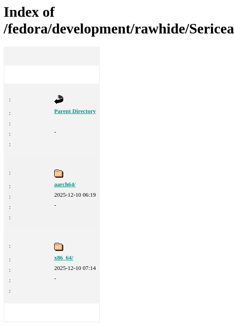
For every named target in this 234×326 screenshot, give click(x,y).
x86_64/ (63, 258)
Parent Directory (75, 111)
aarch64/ (64, 184)
